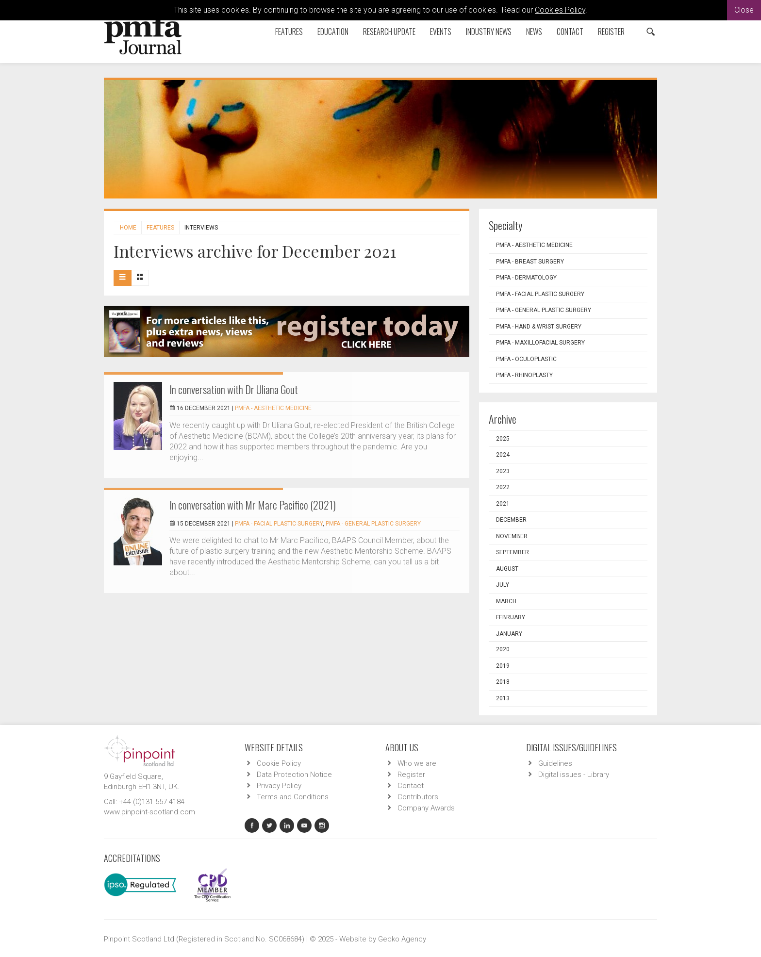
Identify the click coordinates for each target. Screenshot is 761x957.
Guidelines (555, 763)
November (512, 536)
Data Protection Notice (294, 774)
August (507, 568)
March (506, 601)
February (510, 617)
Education (332, 31)
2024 (503, 454)
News (534, 31)
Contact (570, 31)
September (512, 552)
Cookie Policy (279, 763)
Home (128, 227)
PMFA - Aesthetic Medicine (273, 408)
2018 (503, 681)
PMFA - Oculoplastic (526, 359)
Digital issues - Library (573, 774)
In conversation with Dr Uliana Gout (233, 389)
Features (289, 31)
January (509, 633)
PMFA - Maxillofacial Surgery (540, 342)
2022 (503, 487)
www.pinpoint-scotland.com (149, 812)
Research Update (389, 31)
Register (611, 31)
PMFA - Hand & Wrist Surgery (538, 326)
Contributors (417, 796)
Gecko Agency (402, 939)
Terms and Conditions (293, 796)
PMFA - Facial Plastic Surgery (279, 523)
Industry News (489, 31)
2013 (503, 698)
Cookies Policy (560, 10)
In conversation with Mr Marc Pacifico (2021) (252, 504)
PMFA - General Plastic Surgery (373, 523)
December (511, 519)
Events (440, 31)
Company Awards (426, 808)
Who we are (416, 763)
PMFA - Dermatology (526, 277)
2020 (503, 649)
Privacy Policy (279, 785)
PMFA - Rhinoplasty (524, 375)
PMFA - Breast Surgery (530, 261)
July (502, 584)
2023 (503, 471)
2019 (503, 665)
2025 (503, 438)
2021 (503, 503)
